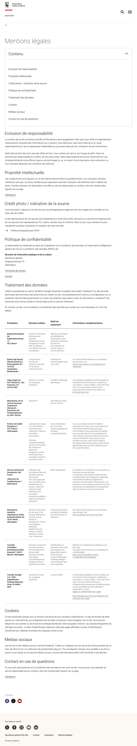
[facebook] (7, 701)
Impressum (10, 676)
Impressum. (10, 195)
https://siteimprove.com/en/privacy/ (88, 515)
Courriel (8, 276)
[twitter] (13, 701)
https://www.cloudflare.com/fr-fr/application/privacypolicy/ (86, 556)
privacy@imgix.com (81, 392)
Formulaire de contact (15, 270)
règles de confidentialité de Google (87, 592)
